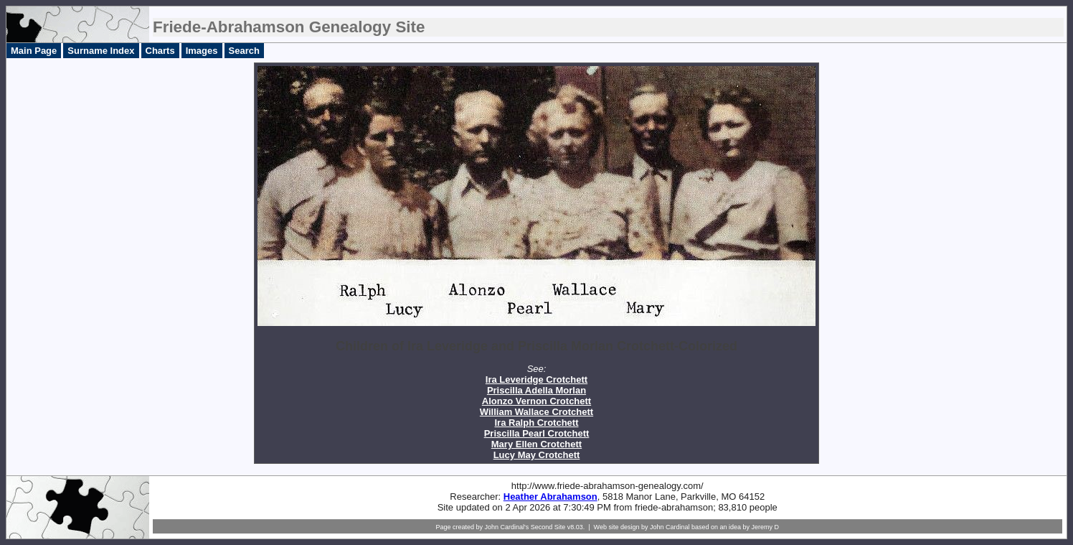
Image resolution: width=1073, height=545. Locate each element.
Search (244, 50)
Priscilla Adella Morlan (536, 390)
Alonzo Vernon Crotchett (536, 401)
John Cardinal (670, 527)
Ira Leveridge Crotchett (536, 379)
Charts (160, 50)
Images (202, 50)
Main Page (34, 50)
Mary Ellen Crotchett (536, 444)
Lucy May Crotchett (536, 454)
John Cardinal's (506, 527)
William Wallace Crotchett (536, 411)
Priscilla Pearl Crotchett (537, 433)
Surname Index (100, 50)
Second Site (548, 527)
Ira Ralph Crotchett (536, 422)
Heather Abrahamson (550, 496)
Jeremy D (766, 527)
